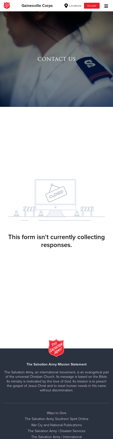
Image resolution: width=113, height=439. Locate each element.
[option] (56, 59)
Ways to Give (56, 413)
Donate (91, 5)
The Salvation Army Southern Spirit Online (56, 419)
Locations (73, 6)
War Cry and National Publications (56, 425)
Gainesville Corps (37, 5)
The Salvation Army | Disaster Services (56, 431)
